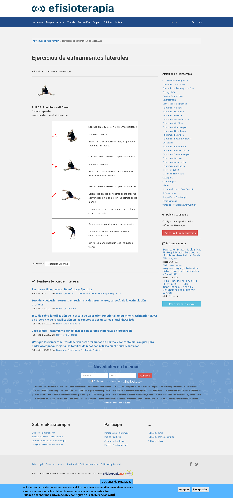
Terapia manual (169, 204)
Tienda (71, 22)
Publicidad (72, 463)
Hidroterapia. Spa (170, 172)
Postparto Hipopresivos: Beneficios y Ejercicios (63, 289)
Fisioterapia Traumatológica (175, 156)
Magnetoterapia (55, 22)
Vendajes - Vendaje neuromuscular (179, 208)
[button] (200, 22)
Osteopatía (167, 180)
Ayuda (61, 463)
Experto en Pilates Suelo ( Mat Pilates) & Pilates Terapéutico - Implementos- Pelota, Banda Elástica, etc (181, 257)
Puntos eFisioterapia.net (116, 444)
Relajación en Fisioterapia (174, 200)
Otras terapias (169, 184)
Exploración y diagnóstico (174, 104)
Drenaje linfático (170, 92)
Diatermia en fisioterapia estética (178, 88)
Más (118, 22)
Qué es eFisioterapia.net (43, 432)
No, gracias (200, 489)
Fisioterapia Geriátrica (66, 334)
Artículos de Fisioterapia (46, 41)
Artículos (38, 22)
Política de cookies (89, 463)
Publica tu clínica (155, 440)
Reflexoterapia (169, 196)
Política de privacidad (111, 463)
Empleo (97, 22)
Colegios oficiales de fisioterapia (47, 444)
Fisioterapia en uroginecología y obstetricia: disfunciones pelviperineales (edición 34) (180, 273)
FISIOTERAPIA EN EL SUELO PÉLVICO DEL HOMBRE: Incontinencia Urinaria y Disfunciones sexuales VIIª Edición (179, 290)
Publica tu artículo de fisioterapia (180, 236)
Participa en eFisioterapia (116, 432)
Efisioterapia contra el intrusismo (47, 436)
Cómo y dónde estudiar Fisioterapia (49, 440)
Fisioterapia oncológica (173, 168)
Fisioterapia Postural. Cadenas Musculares (76, 293)
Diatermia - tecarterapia (173, 84)
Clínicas (108, 22)
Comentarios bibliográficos (175, 80)
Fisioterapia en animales (174, 164)
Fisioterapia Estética (172, 116)
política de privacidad (132, 380)
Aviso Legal (37, 463)
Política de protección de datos (117, 402)
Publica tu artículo (112, 436)
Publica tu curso (155, 432)
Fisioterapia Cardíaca (172, 108)
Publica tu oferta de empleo (161, 436)
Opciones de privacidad (116, 481)
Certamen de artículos (115, 440)
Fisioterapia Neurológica (68, 323)
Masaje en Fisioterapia (173, 176)
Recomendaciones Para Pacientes (178, 192)
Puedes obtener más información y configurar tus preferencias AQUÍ (69, 495)
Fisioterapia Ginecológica (174, 128)
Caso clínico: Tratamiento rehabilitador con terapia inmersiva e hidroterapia (83, 330)
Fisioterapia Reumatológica (175, 152)
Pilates (165, 188)
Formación (84, 22)
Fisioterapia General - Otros (175, 120)
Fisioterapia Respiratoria (109, 293)
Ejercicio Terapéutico (172, 96)
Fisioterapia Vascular (172, 160)
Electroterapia (169, 100)
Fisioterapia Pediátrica (66, 308)
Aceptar (184, 489)
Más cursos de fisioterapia (182, 307)
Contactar (50, 463)
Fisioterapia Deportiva (57, 263)
